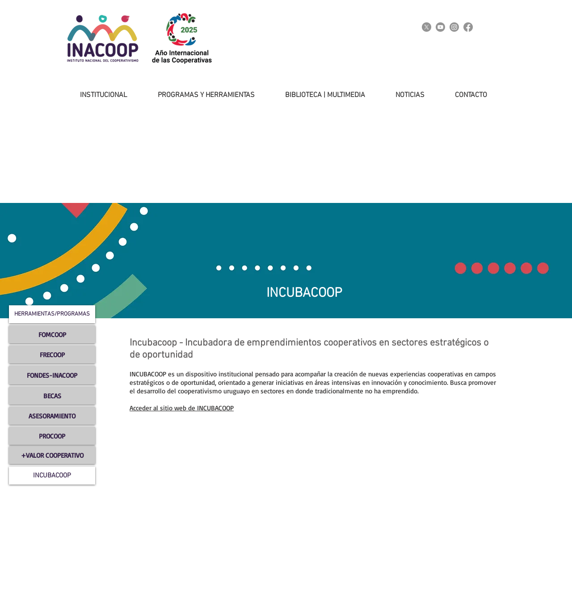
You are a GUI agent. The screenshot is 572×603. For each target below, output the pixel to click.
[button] (95, 95)
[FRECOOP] (52, 354)
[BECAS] (52, 396)
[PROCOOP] (52, 436)
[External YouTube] (237, 479)
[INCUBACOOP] (52, 476)
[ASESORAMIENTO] (52, 416)
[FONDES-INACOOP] (52, 375)
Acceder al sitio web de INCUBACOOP (182, 408)
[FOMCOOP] (52, 334)
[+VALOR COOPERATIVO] (52, 455)
